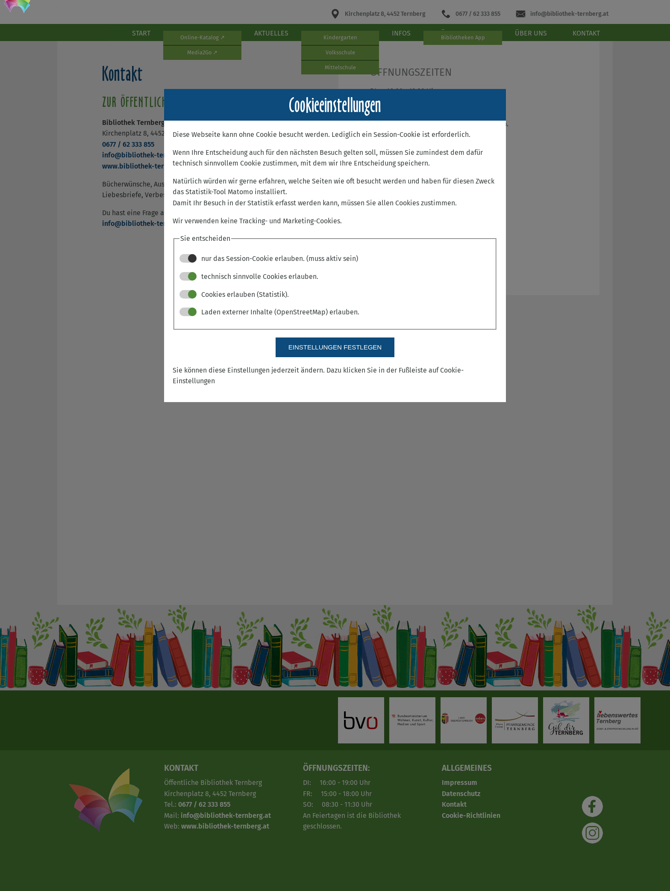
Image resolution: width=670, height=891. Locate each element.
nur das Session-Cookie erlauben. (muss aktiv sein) (268, 259)
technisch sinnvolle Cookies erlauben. (248, 276)
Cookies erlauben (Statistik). (234, 294)
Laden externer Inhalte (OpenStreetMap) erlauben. (269, 312)
